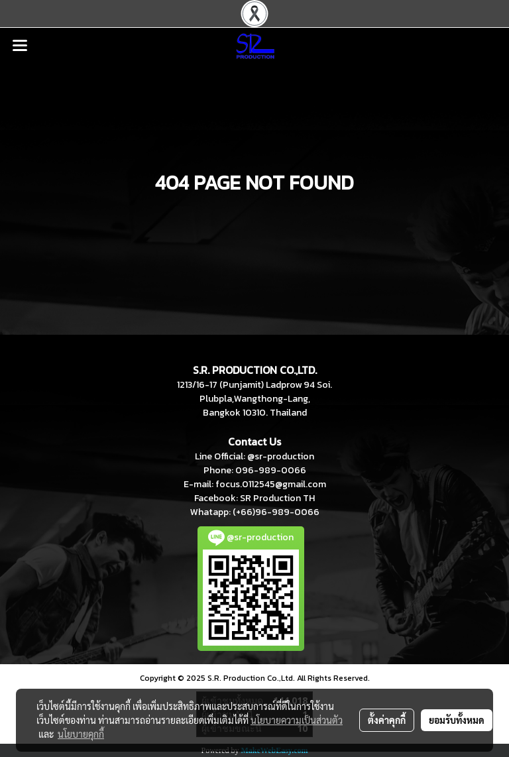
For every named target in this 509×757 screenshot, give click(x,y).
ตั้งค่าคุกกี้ (387, 720)
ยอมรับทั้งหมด (456, 720)
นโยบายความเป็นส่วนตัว (297, 720)
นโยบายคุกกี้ (81, 734)
